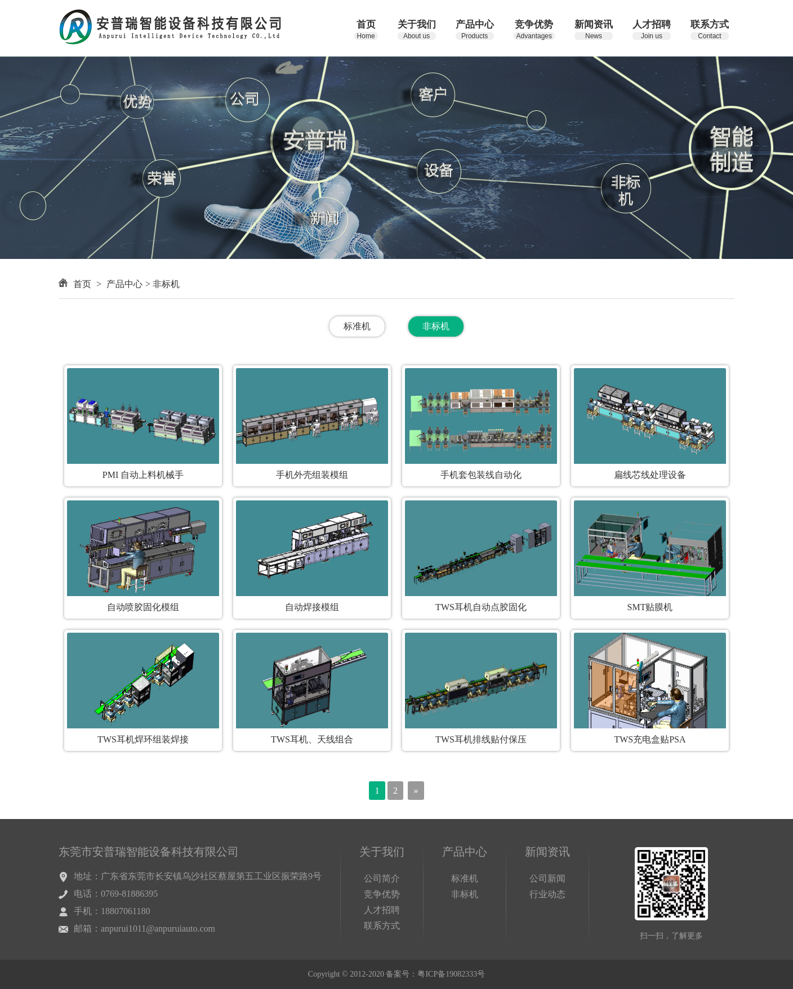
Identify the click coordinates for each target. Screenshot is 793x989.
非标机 (435, 326)
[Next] (416, 790)
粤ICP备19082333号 (451, 974)
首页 (82, 284)
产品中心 (124, 284)
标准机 (357, 326)
